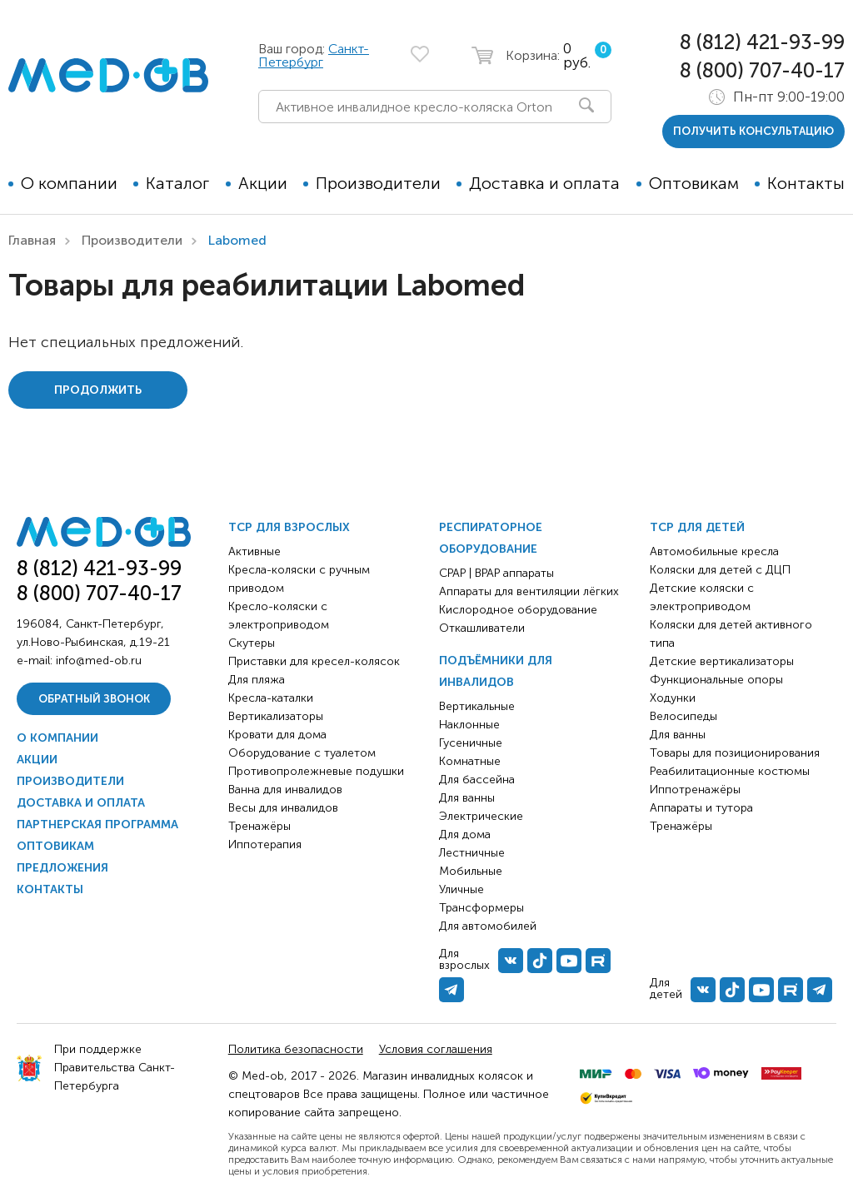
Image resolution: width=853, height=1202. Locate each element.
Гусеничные (470, 743)
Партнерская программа (97, 824)
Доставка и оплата (544, 183)
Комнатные (470, 761)
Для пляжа (256, 680)
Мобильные (470, 871)
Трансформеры (481, 908)
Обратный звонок (94, 699)
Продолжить (98, 390)
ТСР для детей (697, 527)
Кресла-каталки (270, 698)
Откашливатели (482, 628)
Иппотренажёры (695, 789)
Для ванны (467, 798)
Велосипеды (683, 716)
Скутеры (251, 643)
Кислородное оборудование (518, 610)
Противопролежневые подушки (316, 771)
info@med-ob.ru (99, 660)
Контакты (806, 183)
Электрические (481, 816)
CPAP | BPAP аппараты (496, 573)
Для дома (465, 834)
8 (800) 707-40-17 (762, 70)
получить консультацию (753, 131)
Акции (262, 183)
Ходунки (673, 698)
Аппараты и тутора (701, 808)
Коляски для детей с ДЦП (720, 570)
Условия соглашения (435, 1049)
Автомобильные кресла (714, 551)
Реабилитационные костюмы (730, 771)
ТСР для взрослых (289, 527)
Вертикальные (477, 706)
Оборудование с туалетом (302, 753)
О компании (69, 183)
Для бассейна (477, 779)
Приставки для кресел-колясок (314, 661)
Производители (378, 183)
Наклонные (469, 725)
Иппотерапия (265, 844)
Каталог (177, 183)
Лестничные (472, 853)
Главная (32, 240)
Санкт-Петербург (313, 55)
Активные (254, 551)
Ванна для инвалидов (285, 789)
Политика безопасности (295, 1049)
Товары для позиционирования (735, 753)
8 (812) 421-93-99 (762, 42)
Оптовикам (694, 183)
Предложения (62, 868)
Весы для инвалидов (283, 808)
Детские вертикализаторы (722, 661)
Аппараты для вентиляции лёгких (529, 591)
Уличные (461, 889)
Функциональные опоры (716, 680)
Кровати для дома (277, 735)
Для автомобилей (487, 926)
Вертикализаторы (275, 716)
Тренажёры (259, 826)
